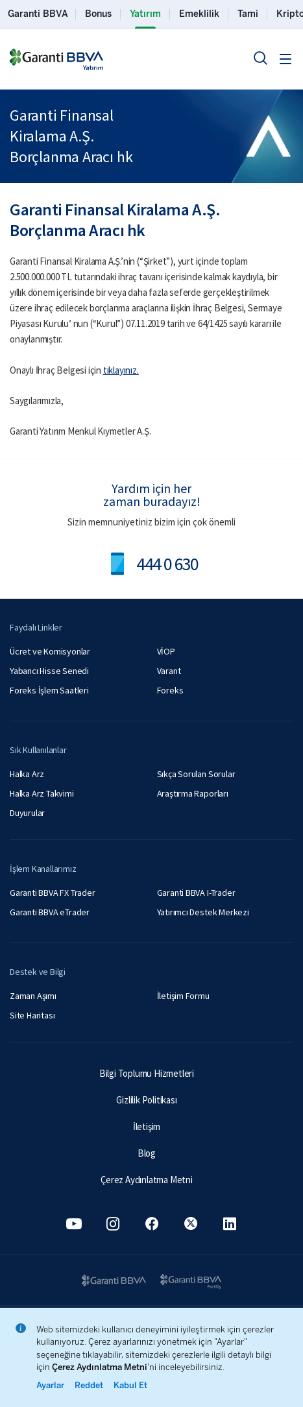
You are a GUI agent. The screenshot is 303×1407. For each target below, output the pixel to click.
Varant (169, 671)
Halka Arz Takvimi (42, 793)
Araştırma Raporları (192, 793)
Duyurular (27, 813)
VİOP (166, 651)
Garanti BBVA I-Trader (196, 892)
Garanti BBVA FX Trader (52, 892)
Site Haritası (32, 1015)
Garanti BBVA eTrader (50, 912)
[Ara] (260, 58)
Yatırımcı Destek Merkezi (203, 912)
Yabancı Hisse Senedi (49, 671)
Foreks (170, 690)
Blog (147, 1153)
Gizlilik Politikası (146, 1100)
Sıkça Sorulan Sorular (196, 774)
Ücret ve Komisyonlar (50, 651)
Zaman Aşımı (33, 996)
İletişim (146, 1126)
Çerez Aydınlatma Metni (147, 1179)
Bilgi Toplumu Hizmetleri (146, 1073)
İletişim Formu (183, 996)
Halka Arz (27, 774)
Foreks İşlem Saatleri (49, 690)
